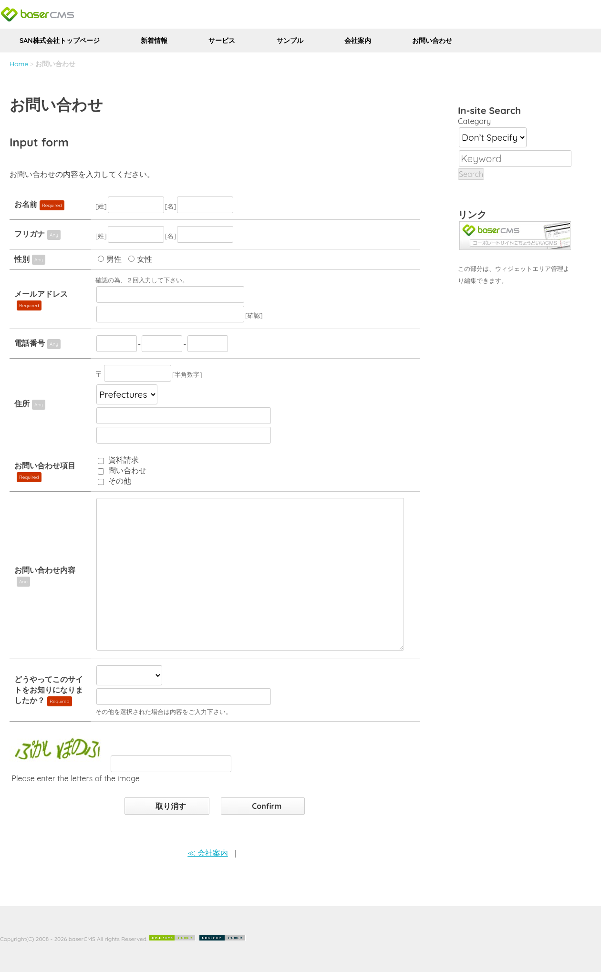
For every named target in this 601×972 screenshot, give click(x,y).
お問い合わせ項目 (44, 465)
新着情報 (154, 40)
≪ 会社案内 (207, 853)
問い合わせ (127, 470)
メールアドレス (41, 294)
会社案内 (357, 40)
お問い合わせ (432, 40)
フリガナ (29, 233)
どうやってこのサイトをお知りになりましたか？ (48, 689)
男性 (114, 259)
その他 (119, 481)
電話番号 (29, 343)
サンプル (290, 40)
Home (19, 64)
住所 (22, 403)
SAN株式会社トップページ (60, 40)
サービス (221, 40)
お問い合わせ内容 (44, 570)
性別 (22, 259)
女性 (144, 259)
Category (474, 121)
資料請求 (123, 460)
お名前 (25, 204)
